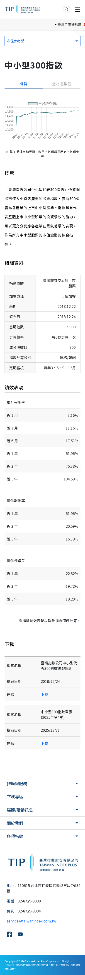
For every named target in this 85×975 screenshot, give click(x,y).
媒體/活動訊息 (20, 810)
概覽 (23, 83)
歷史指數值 (61, 83)
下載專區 (15, 796)
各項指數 (15, 836)
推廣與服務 (17, 783)
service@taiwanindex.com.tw (31, 921)
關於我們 (15, 823)
